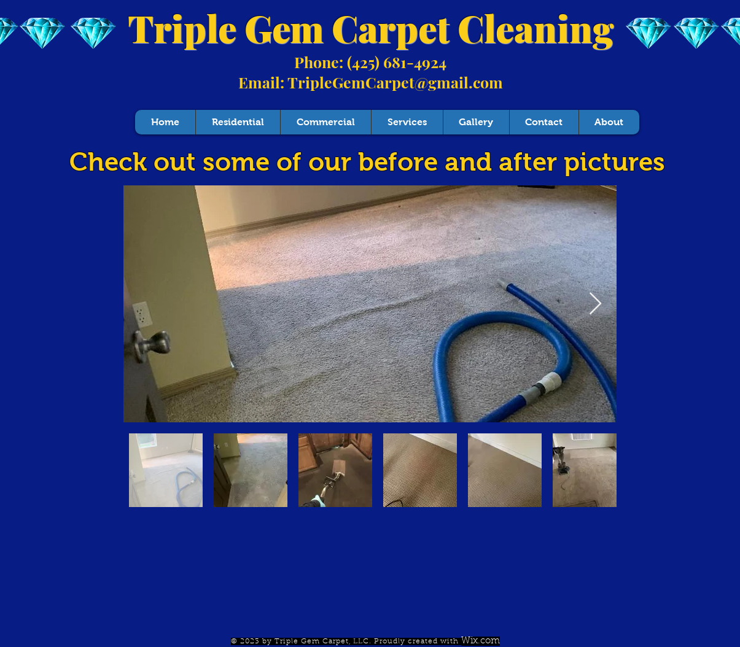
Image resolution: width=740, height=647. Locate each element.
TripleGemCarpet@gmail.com (395, 82)
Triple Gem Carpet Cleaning (370, 27)
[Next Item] (595, 304)
